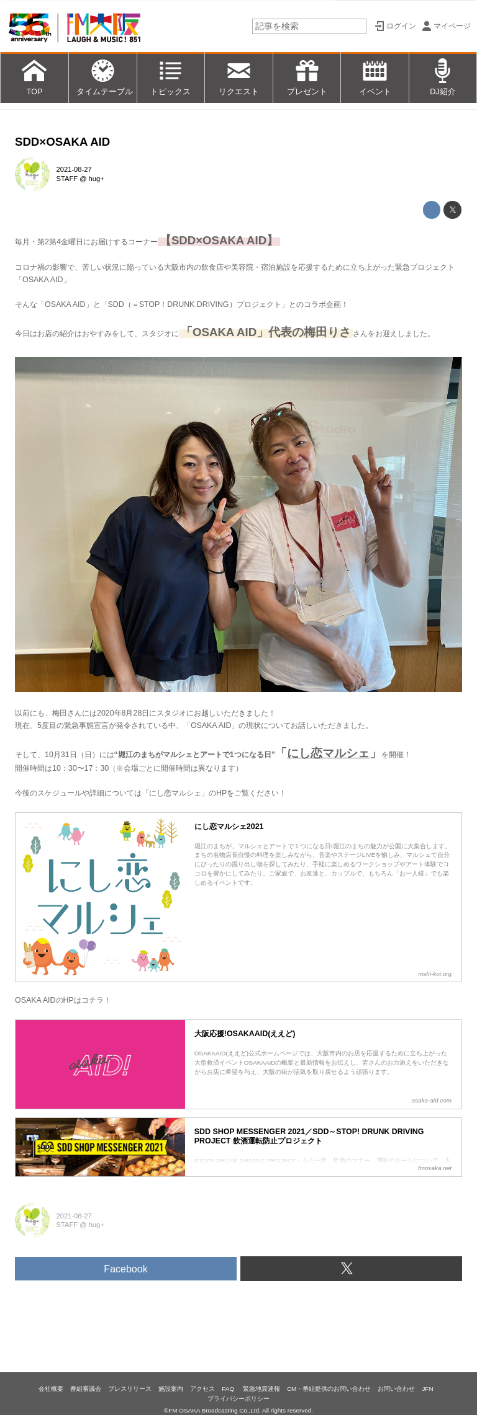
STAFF (67, 178)
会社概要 (51, 1388)
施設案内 (170, 1388)
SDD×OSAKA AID (62, 141)
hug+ (96, 178)
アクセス (202, 1388)
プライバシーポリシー (238, 1398)
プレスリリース (130, 1388)
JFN (427, 1388)
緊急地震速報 (261, 1388)
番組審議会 (85, 1388)
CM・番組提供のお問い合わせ (329, 1388)
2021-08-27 (74, 169)
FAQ (229, 1388)
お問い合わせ (396, 1388)
